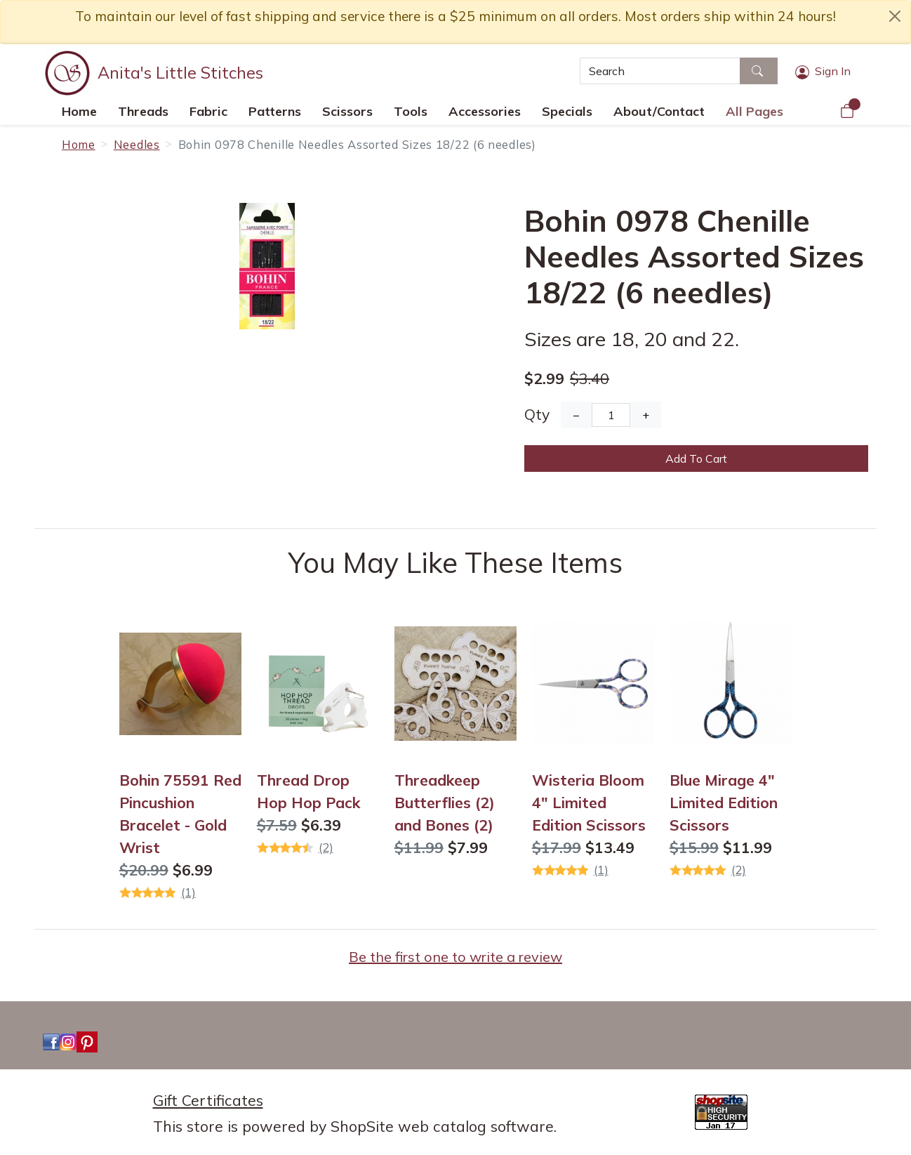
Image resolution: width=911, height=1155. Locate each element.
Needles (137, 144)
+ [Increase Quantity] (645, 415)
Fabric (208, 111)
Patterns (274, 111)
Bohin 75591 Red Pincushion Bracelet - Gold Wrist (180, 814)
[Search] (660, 71)
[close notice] (894, 16)
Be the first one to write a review (455, 956)
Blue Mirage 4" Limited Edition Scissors (724, 802)
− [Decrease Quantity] (576, 415)
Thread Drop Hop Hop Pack (308, 791)
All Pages (754, 111)
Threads (143, 111)
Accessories (484, 111)
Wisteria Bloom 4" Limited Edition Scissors (589, 802)
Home (79, 111)
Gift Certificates (208, 1100)
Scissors (347, 111)
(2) (326, 847)
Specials (567, 111)
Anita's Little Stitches (180, 72)
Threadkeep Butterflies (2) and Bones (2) (444, 802)
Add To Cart (696, 458)
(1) (188, 892)
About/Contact (659, 111)
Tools (410, 111)
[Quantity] (611, 415)
